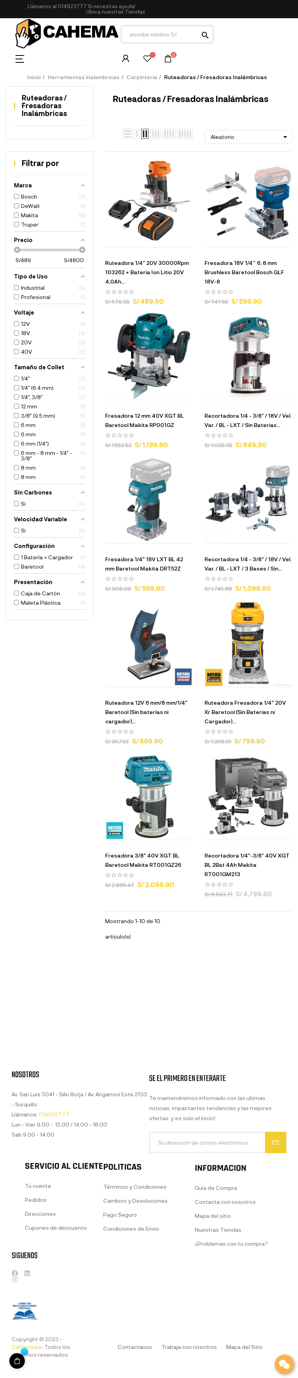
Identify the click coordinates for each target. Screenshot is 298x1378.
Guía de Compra (216, 1263)
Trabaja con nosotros (189, 1346)
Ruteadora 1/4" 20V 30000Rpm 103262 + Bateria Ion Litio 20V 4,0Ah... (147, 272)
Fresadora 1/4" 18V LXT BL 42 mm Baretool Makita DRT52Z (144, 564)
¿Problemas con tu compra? (231, 1319)
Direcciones (40, 1276)
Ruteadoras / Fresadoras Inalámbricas (44, 105)
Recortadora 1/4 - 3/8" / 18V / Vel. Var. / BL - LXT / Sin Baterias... (247, 420)
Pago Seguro (120, 1284)
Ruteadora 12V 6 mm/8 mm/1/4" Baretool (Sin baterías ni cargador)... (146, 711)
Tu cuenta (38, 1248)
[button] (115, 11)
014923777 (72, 6)
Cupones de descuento (56, 1290)
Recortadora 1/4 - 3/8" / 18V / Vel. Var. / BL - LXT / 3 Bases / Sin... (247, 564)
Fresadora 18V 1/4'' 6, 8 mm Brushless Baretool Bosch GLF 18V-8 (244, 272)
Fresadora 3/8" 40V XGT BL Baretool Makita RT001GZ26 (143, 860)
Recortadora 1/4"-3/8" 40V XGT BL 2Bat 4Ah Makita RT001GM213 (246, 864)
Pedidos (36, 1262)
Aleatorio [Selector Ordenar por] (250, 137)
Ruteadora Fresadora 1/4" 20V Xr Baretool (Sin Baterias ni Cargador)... (245, 711)
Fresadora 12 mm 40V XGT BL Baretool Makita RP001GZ (144, 420)
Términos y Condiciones (134, 1256)
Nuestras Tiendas (218, 1305)
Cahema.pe (27, 1346)
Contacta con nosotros (225, 1277)
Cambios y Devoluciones (135, 1270)
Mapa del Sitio (244, 1346)
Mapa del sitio (213, 1291)
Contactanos (135, 1346)
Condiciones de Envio (131, 1298)
